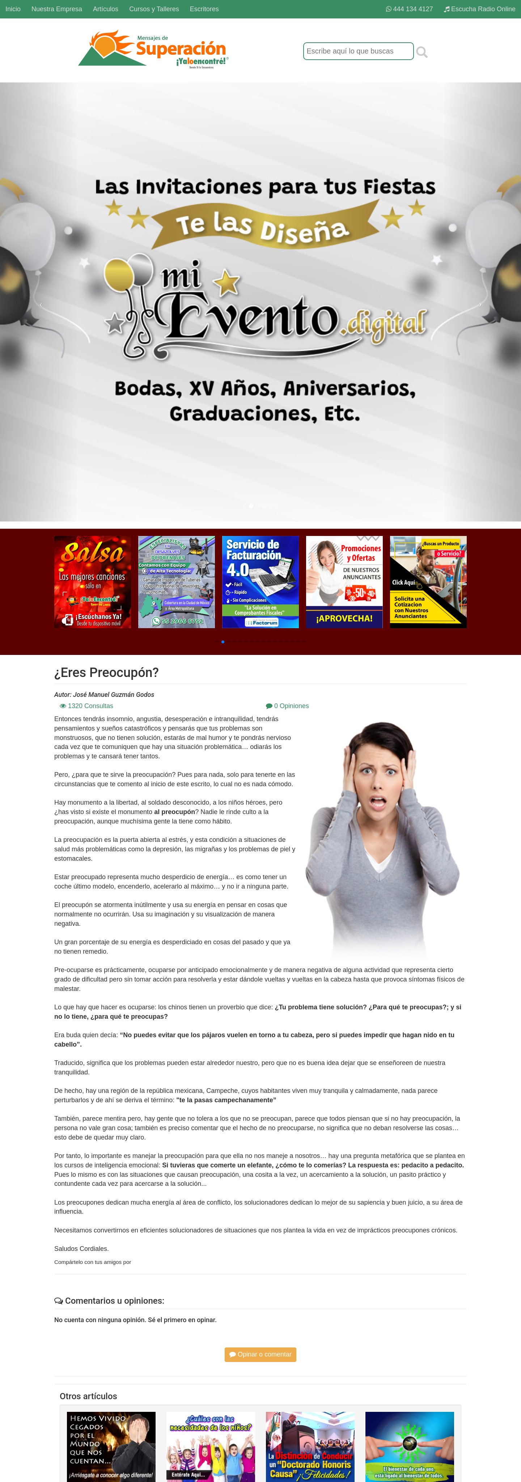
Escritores (204, 9)
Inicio (13, 9)
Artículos (105, 9)
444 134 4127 (409, 9)
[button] (217, 641)
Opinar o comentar (260, 1354)
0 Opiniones (287, 706)
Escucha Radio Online (480, 9)
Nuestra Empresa (56, 9)
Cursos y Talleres (154, 9)
